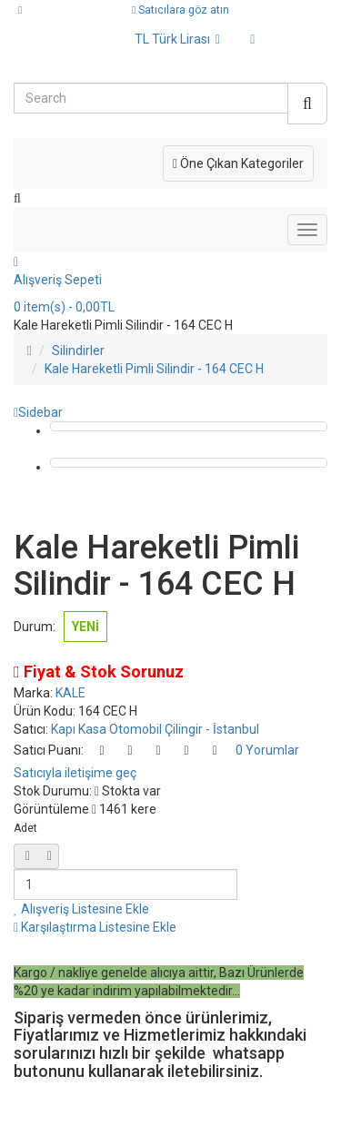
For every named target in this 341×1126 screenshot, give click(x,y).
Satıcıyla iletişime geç (75, 772)
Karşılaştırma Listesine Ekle (95, 927)
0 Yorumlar (267, 750)
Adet (25, 828)
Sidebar (38, 412)
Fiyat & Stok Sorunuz (99, 671)
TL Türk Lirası (177, 39)
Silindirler (78, 350)
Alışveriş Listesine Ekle (81, 909)
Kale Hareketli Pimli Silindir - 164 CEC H (154, 368)
